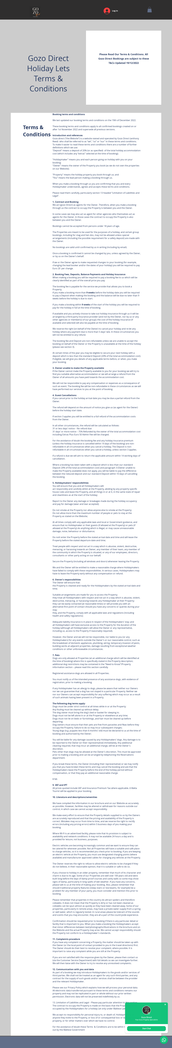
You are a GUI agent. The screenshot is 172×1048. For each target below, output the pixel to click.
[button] (149, 9)
